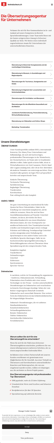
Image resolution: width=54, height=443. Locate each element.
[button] (51, 411)
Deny (27, 432)
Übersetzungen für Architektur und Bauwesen (28, 98)
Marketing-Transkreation (21, 127)
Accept (27, 427)
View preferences (27, 438)
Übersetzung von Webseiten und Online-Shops (28, 121)
